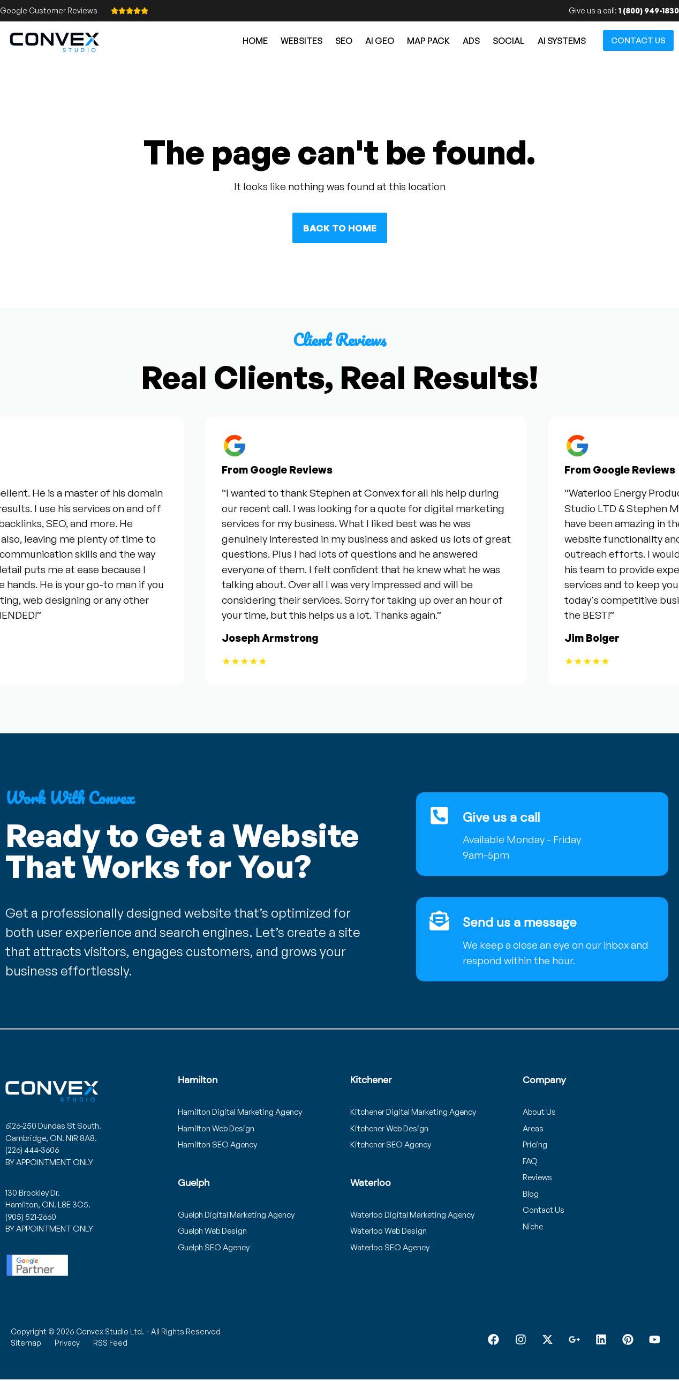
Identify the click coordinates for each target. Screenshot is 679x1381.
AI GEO (379, 40)
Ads (471, 40)
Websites (301, 40)
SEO (343, 40)
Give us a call (501, 817)
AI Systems (562, 40)
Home (255, 40)
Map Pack (428, 40)
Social (509, 40)
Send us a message (520, 922)
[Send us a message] (439, 921)
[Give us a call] (439, 816)
